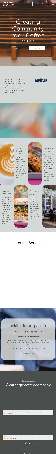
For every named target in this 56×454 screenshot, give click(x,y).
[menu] (53, 4)
